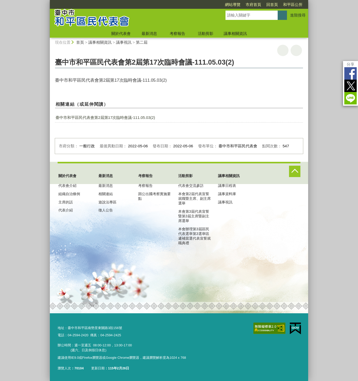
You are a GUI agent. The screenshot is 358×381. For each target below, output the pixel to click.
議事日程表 (227, 186)
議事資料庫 (227, 194)
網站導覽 (232, 4)
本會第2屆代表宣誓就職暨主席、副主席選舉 (194, 198)
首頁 (80, 42)
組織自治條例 (69, 194)
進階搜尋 (298, 15)
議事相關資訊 (235, 33)
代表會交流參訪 (191, 186)
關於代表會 (121, 33)
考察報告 (177, 33)
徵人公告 (105, 210)
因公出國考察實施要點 (154, 196)
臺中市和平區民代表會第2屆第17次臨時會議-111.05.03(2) (105, 117)
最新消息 (149, 33)
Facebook (350, 73)
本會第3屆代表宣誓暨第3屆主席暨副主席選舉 (193, 216)
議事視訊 (123, 42)
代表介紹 (65, 210)
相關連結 (105, 194)
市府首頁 (253, 4)
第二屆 (141, 42)
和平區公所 (292, 4)
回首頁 (272, 4)
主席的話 (65, 202)
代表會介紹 (67, 186)
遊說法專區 (107, 202)
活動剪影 (205, 33)
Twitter (350, 86)
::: (47, 2)
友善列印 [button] (283, 50)
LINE (350, 98)
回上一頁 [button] (296, 50)
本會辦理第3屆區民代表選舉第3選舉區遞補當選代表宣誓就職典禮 (194, 236)
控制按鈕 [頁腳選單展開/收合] (294, 171)
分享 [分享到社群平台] (350, 64)
